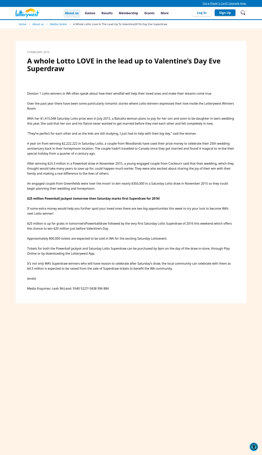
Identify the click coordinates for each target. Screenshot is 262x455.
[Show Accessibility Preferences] (253, 446)
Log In (202, 13)
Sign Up (225, 13)
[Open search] (242, 12)
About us (38, 24)
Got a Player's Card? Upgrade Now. (224, 3)
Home (22, 24)
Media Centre (58, 24)
